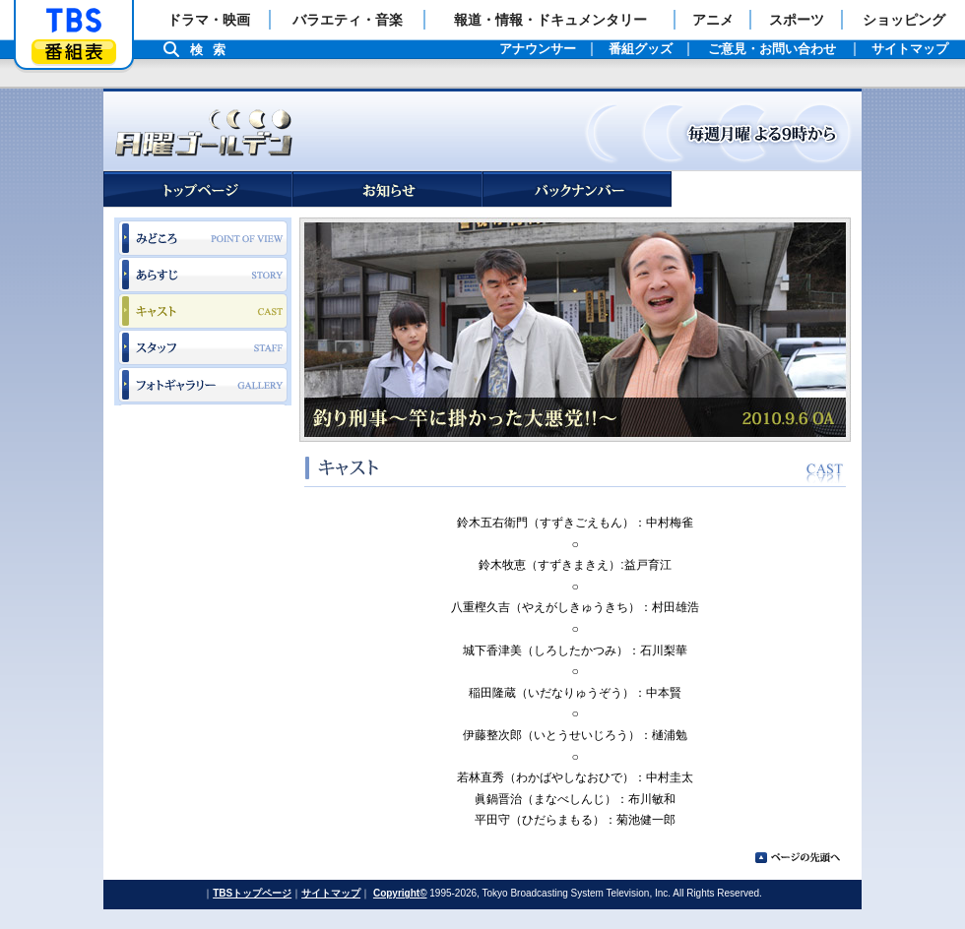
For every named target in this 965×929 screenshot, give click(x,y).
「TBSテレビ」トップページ (74, 20)
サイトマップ (330, 893)
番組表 (74, 51)
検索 (212, 49)
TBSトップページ (252, 893)
